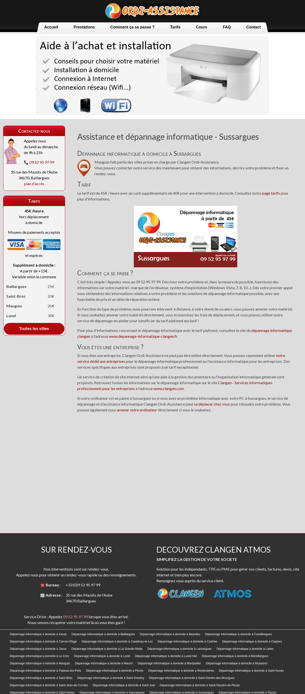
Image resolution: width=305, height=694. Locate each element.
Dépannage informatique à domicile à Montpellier (169, 663)
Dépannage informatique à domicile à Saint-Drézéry (110, 678)
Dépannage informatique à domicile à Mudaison (237, 663)
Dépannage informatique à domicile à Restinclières (181, 670)
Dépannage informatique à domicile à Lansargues (179, 649)
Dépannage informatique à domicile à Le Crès (39, 656)
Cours (201, 27)
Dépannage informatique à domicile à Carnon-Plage (43, 641)
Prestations (84, 27)
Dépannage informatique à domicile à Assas (38, 634)
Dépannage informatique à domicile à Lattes (245, 649)
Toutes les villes (34, 329)
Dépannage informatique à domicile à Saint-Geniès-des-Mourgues (192, 678)
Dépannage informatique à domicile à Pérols (114, 670)
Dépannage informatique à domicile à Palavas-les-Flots (45, 670)
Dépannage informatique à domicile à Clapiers (252, 641)
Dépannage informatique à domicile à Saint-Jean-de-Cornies (49, 685)
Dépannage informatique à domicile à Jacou (38, 649)
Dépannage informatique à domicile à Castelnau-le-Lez (117, 641)
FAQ (227, 27)
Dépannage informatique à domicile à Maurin (104, 663)
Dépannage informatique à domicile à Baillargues (103, 634)
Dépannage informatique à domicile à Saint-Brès (41, 678)
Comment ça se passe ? (132, 27)
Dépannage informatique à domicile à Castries (187, 641)
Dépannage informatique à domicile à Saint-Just (124, 685)
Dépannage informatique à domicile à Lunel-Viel (166, 656)
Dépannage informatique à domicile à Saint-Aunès (251, 670)
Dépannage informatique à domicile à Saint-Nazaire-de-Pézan (200, 685)
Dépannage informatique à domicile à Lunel (102, 656)
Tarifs (175, 27)
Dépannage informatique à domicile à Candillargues (238, 634)
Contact (253, 27)
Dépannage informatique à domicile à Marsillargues (235, 656)
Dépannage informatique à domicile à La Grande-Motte (107, 649)
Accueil (51, 27)
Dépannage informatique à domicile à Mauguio (40, 663)
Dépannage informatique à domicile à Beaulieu (170, 634)
